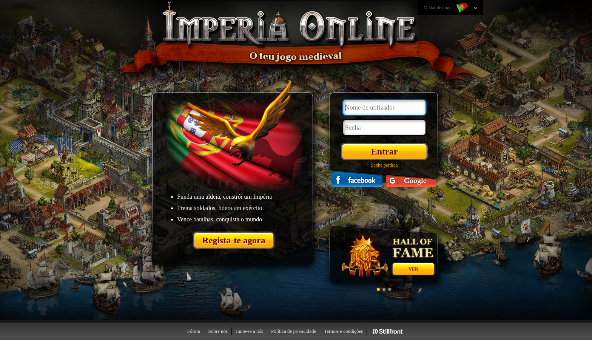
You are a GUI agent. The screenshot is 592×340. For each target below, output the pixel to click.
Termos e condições (343, 331)
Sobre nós (218, 331)
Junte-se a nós (249, 331)
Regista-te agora (233, 240)
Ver (413, 269)
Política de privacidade (293, 331)
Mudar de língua (447, 7)
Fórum (193, 331)
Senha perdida (384, 165)
